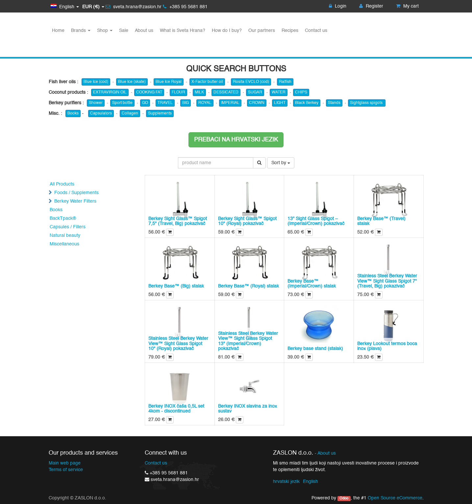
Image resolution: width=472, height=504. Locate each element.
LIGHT (280, 103)
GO (145, 103)
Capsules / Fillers (68, 227)
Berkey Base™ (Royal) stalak (248, 286)
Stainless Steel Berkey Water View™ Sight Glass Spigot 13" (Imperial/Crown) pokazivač (248, 341)
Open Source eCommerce (395, 498)
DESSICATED (225, 92)
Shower (96, 103)
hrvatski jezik (286, 481)
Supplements (160, 113)
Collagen (130, 113)
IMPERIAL (230, 103)
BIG (185, 103)
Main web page (65, 463)
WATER (279, 92)
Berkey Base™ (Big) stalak (176, 286)
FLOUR (178, 92)
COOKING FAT (149, 92)
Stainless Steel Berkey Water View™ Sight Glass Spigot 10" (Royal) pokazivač (178, 343)
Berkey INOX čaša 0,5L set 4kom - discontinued (176, 409)
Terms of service (66, 469)
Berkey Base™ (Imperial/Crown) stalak (311, 284)
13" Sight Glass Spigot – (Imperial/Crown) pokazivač (315, 221)
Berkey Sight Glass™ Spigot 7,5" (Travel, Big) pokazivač (177, 221)
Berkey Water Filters (75, 201)
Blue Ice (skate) (132, 82)
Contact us (156, 463)
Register (371, 6)
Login (337, 6)
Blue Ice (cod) (96, 82)
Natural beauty (65, 235)
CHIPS (301, 92)
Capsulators (101, 113)
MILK (199, 92)
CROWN (256, 103)
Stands (334, 103)
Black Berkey (306, 103)
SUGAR (255, 92)
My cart (407, 6)
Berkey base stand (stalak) (315, 348)
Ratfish (285, 82)
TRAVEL (165, 103)
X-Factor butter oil (207, 82)
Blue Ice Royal (169, 82)
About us (326, 453)
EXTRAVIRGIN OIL (110, 92)
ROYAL (204, 103)
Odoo (343, 498)
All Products (62, 184)
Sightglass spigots (367, 103)
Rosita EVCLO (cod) (251, 82)
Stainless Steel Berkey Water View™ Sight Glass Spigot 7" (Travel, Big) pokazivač (387, 281)
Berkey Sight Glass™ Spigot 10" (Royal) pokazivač (247, 221)
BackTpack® (63, 218)
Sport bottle (122, 103)
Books (73, 113)
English (310, 481)
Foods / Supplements (76, 192)
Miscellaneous (64, 244)
